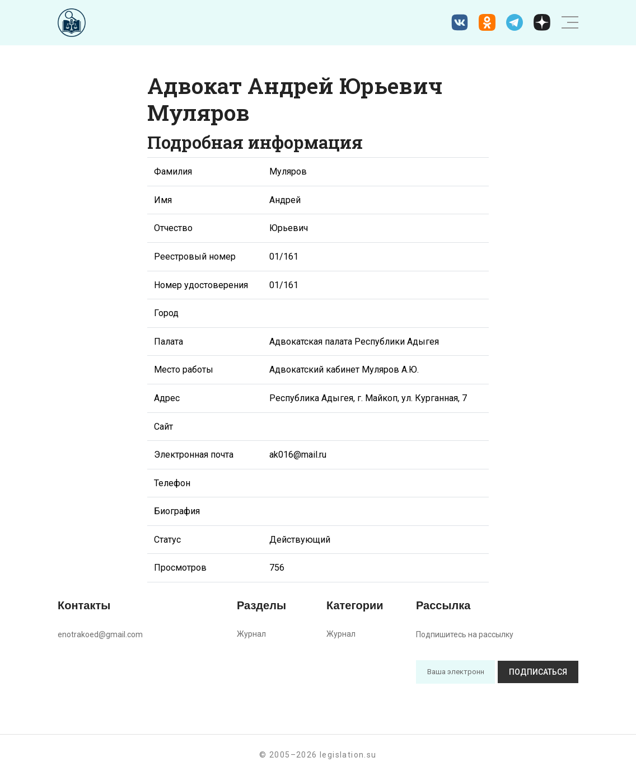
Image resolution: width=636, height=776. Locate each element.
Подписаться (538, 671)
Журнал (251, 633)
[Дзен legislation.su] (542, 22)
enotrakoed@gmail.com (100, 634)
